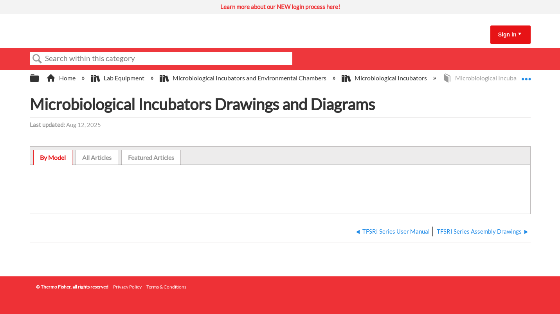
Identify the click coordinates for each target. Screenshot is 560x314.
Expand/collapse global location (526, 76)
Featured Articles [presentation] (151, 157)
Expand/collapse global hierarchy (39, 78)
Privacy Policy (127, 287)
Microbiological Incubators (385, 78)
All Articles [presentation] (97, 157)
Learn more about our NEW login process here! (280, 6)
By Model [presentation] (53, 157)
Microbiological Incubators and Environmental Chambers (244, 78)
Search (37, 58)
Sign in (507, 34)
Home (61, 78)
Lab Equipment (118, 78)
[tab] (52, 157)
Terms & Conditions (166, 287)
